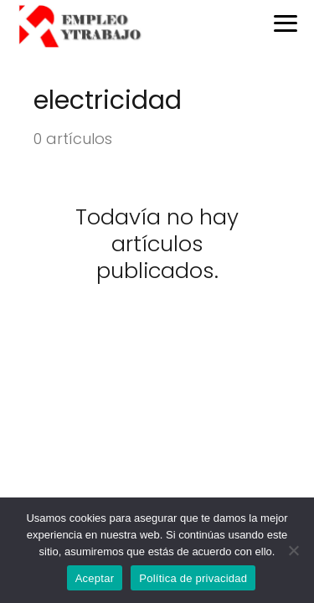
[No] (293, 550)
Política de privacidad (193, 578)
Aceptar (95, 578)
